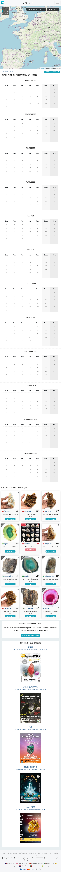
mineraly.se (46, 866)
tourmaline (7, 576)
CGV (4, 853)
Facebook (17, 858)
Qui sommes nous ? (35, 853)
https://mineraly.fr (31, 860)
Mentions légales (12, 853)
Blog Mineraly (7, 858)
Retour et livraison (47, 853)
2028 (11, 71)
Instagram (27, 858)
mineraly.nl (23, 866)
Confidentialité (23, 853)
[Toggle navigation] (57, 3)
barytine (26, 511)
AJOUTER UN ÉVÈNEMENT (30, 636)
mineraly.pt (35, 866)
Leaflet (42, 68)
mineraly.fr (9, 863)
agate (5, 543)
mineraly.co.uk (21, 863)
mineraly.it (48, 863)
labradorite (48, 576)
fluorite (6, 511)
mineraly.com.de (35, 863)
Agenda (5, 71)
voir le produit (10, 519)
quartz (26, 543)
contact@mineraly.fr (52, 858)
